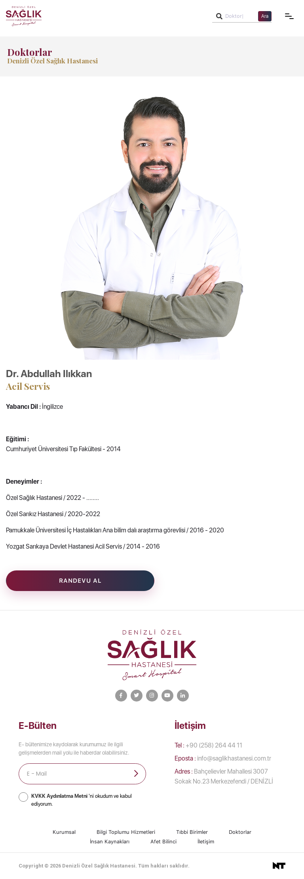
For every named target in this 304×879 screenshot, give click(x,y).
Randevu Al (80, 580)
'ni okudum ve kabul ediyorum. (81, 800)
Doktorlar (240, 832)
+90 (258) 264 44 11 (208, 745)
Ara (264, 16)
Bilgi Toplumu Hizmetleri (126, 832)
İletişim (206, 842)
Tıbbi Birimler (192, 832)
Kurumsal (64, 832)
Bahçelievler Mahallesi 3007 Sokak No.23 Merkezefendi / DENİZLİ (224, 776)
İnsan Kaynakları (109, 842)
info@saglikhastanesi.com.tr (223, 758)
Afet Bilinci (163, 842)
